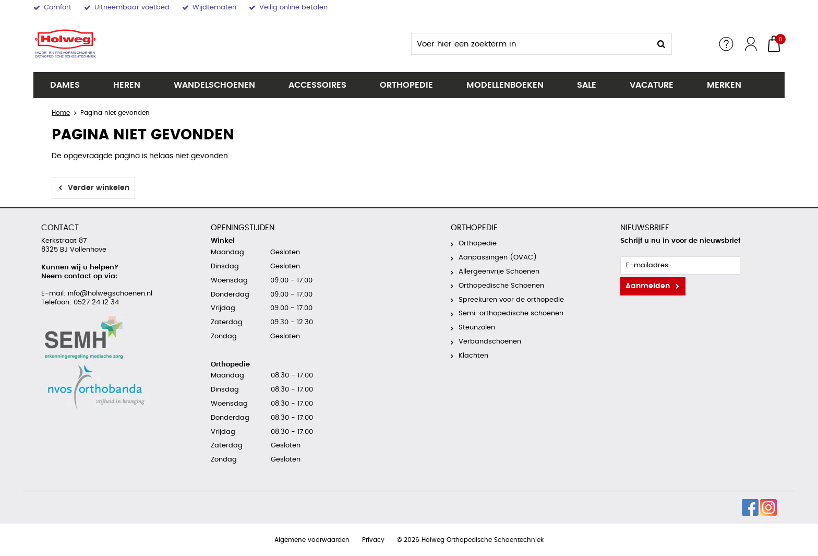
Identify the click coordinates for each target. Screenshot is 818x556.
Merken (724, 85)
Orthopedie (406, 85)
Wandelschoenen (214, 85)
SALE (586, 85)
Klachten (473, 355)
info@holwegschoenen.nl (109, 293)
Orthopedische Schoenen (501, 285)
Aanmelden (647, 286)
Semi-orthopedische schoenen (511, 313)
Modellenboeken (505, 85)
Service (726, 44)
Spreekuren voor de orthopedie (511, 299)
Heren (126, 85)
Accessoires (317, 85)
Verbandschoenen (490, 341)
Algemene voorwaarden (312, 540)
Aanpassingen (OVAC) (498, 257)
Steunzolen (477, 327)
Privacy (373, 540)
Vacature (651, 85)
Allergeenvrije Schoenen (499, 271)
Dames (65, 85)
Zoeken (661, 43)
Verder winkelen (98, 188)
